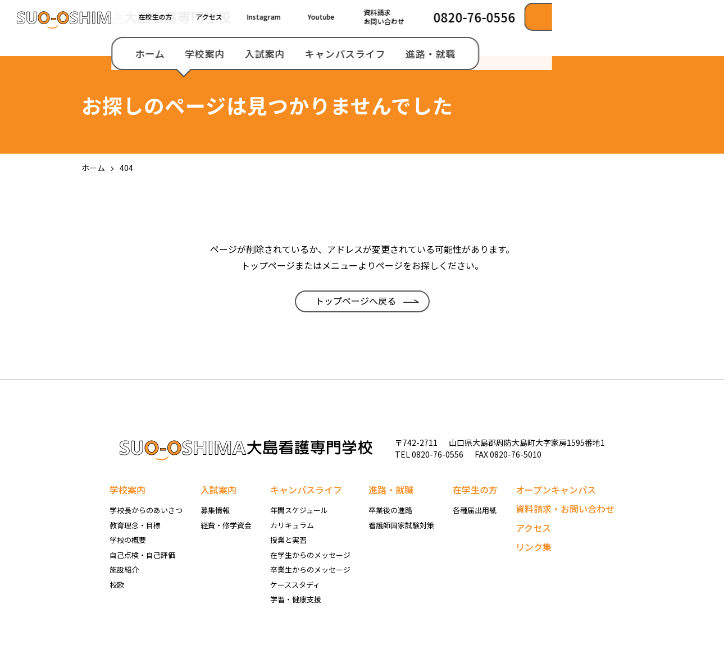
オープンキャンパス (556, 489)
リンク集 (534, 546)
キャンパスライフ (516, 54)
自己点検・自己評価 (142, 555)
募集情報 (215, 510)
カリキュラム (292, 525)
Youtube (492, 16)
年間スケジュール (299, 510)
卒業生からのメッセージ (310, 569)
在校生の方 (327, 16)
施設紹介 (124, 569)
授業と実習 (288, 539)
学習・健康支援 (295, 599)
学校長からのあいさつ (146, 510)
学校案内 (376, 54)
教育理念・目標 (135, 525)
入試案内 (436, 54)
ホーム (321, 54)
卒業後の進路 (390, 510)
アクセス (380, 16)
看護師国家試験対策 (401, 525)
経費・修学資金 (226, 525)
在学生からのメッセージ (310, 555)
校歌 (117, 584)
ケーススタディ (295, 584)
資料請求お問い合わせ (555, 16)
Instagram (435, 16)
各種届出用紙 (475, 510)
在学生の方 (475, 489)
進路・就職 (602, 54)
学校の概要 (128, 539)
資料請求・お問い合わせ (565, 508)
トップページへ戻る (355, 300)
